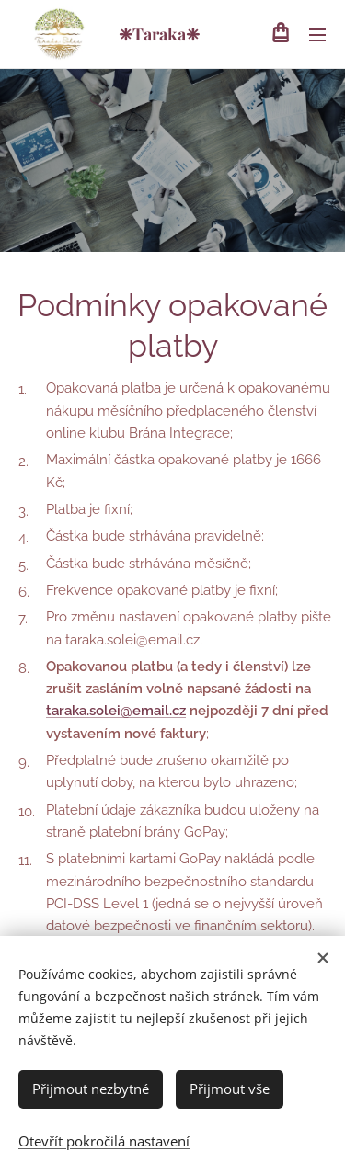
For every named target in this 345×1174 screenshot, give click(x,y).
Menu (317, 35)
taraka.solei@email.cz (116, 710)
